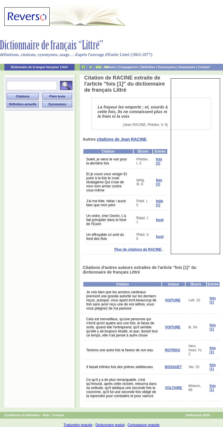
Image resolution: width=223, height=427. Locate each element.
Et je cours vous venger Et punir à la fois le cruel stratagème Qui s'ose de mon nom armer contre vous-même (106, 182)
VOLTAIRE (173, 388)
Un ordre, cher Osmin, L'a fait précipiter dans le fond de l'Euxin (106, 220)
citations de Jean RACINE (122, 139)
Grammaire (187, 67)
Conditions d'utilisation (22, 415)
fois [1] (159, 161)
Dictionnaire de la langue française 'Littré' (39, 67)
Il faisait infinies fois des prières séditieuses (119, 367)
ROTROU (172, 350)
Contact (204, 67)
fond (159, 220)
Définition (148, 67)
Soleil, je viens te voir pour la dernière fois (106, 161)
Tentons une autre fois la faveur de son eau (119, 350)
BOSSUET (173, 367)
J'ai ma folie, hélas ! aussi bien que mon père (106, 203)
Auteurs (110, 67)
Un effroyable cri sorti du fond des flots (105, 237)
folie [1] (159, 203)
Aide (45, 415)
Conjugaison (128, 67)
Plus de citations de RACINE (137, 249)
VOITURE (172, 300)
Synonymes (167, 67)
